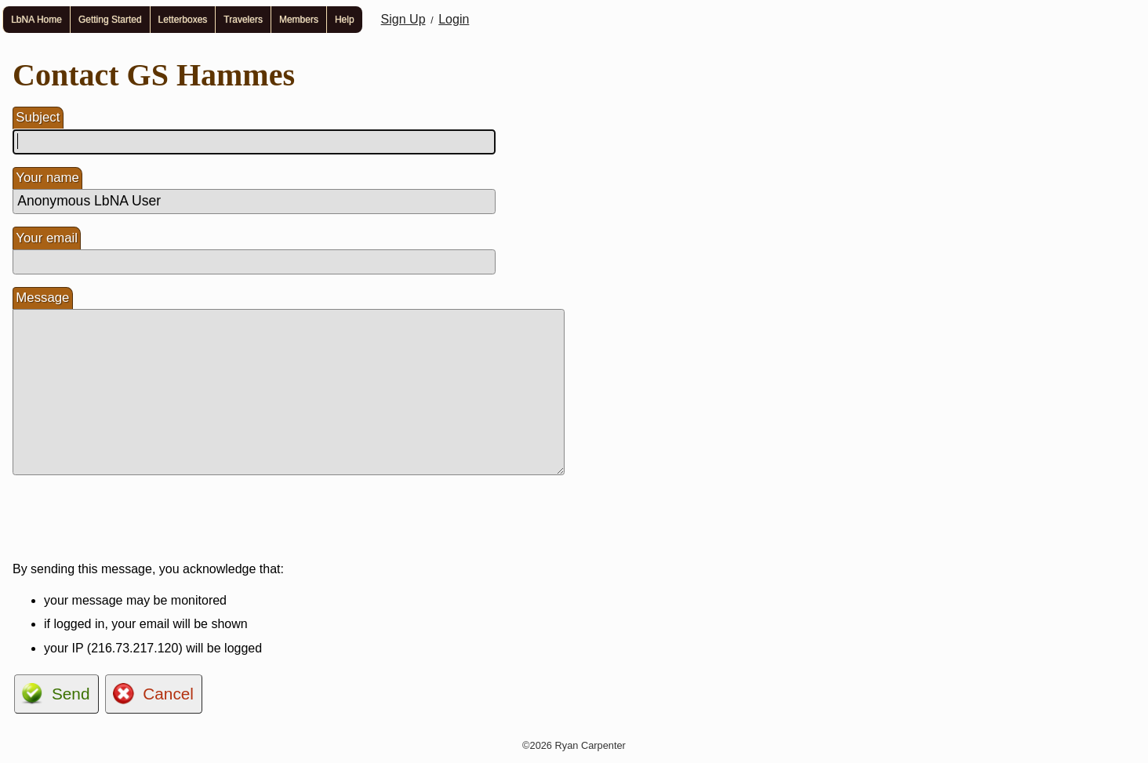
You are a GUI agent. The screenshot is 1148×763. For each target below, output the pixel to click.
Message (42, 297)
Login (453, 19)
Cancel (168, 694)
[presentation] (132, 518)
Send (71, 694)
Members (298, 19)
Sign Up (403, 19)
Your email (47, 238)
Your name (47, 177)
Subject (38, 117)
